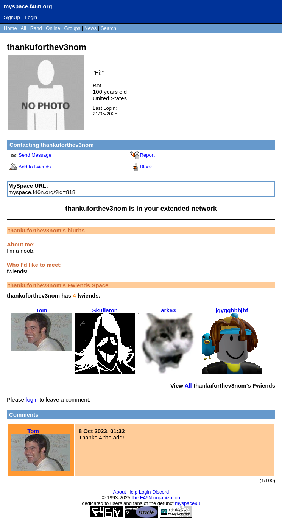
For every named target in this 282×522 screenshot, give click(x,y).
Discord (160, 492)
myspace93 (187, 503)
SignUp (12, 17)
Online (53, 28)
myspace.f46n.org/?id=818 (41, 192)
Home (10, 28)
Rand (36, 28)
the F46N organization (156, 497)
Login (31, 17)
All (24, 28)
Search (108, 28)
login (32, 399)
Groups (72, 28)
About (119, 492)
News (90, 28)
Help (132, 492)
